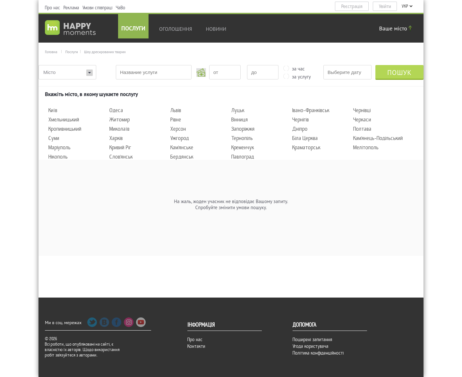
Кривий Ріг (120, 147)
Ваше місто (396, 28)
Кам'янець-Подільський (378, 138)
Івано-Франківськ (310, 110)
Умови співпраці (97, 7)
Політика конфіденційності (318, 353)
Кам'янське (181, 147)
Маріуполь (59, 147)
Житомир (119, 119)
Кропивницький (64, 129)
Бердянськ (181, 157)
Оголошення (175, 29)
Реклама (71, 7)
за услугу (301, 76)
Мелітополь (366, 147)
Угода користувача (311, 346)
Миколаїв (119, 129)
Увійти (385, 6)
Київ (52, 110)
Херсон (178, 129)
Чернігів (300, 119)
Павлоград (242, 157)
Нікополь (58, 157)
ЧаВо (120, 7)
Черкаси (362, 119)
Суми (53, 138)
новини (216, 29)
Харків (116, 138)
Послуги (133, 29)
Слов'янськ (121, 157)
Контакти (196, 346)
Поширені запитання (312, 339)
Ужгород (179, 138)
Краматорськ (306, 147)
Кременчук (242, 147)
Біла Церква (305, 138)
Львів (175, 110)
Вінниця (239, 119)
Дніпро (300, 129)
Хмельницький (63, 119)
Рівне (175, 119)
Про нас (52, 7)
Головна (51, 52)
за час (298, 68)
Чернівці (362, 110)
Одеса (116, 110)
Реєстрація (352, 6)
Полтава (362, 129)
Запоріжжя (243, 129)
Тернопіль (242, 138)
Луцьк (237, 110)
